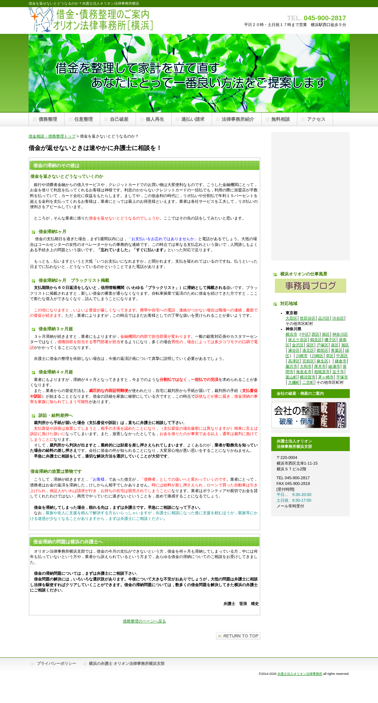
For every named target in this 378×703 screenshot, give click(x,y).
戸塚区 (322, 345)
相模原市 (322, 371)
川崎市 (302, 355)
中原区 (342, 355)
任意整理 (310, 143)
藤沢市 (291, 366)
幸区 (330, 355)
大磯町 (294, 382)
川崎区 (317, 355)
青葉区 (337, 350)
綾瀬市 (334, 366)
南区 (326, 334)
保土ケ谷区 (298, 339)
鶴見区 (316, 339)
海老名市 (304, 371)
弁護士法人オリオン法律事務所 (299, 674)
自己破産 (310, 161)
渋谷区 (338, 318)
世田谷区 (308, 318)
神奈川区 (340, 334)
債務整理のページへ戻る (144, 621)
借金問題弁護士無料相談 (310, 232)
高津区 (294, 361)
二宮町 (308, 382)
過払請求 (310, 196)
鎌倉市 (341, 361)
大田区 (291, 318)
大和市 (306, 366)
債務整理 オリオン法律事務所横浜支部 (100, 20)
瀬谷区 (294, 350)
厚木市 (320, 366)
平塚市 (342, 377)
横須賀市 (308, 377)
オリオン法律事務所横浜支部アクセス (310, 250)
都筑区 (322, 350)
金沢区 (298, 345)
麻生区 (322, 361)
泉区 (335, 345)
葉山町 (291, 377)
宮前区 (308, 361)
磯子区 (330, 339)
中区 (305, 334)
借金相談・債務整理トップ (52, 136)
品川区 (324, 318)
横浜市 (291, 334)
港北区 (308, 350)
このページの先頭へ (238, 636)
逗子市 (338, 371)
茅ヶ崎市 (326, 377)
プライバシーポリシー (56, 663)
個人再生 (310, 178)
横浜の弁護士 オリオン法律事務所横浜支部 (127, 663)
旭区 (345, 345)
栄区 (310, 345)
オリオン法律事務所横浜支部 (310, 214)
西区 (315, 334)
